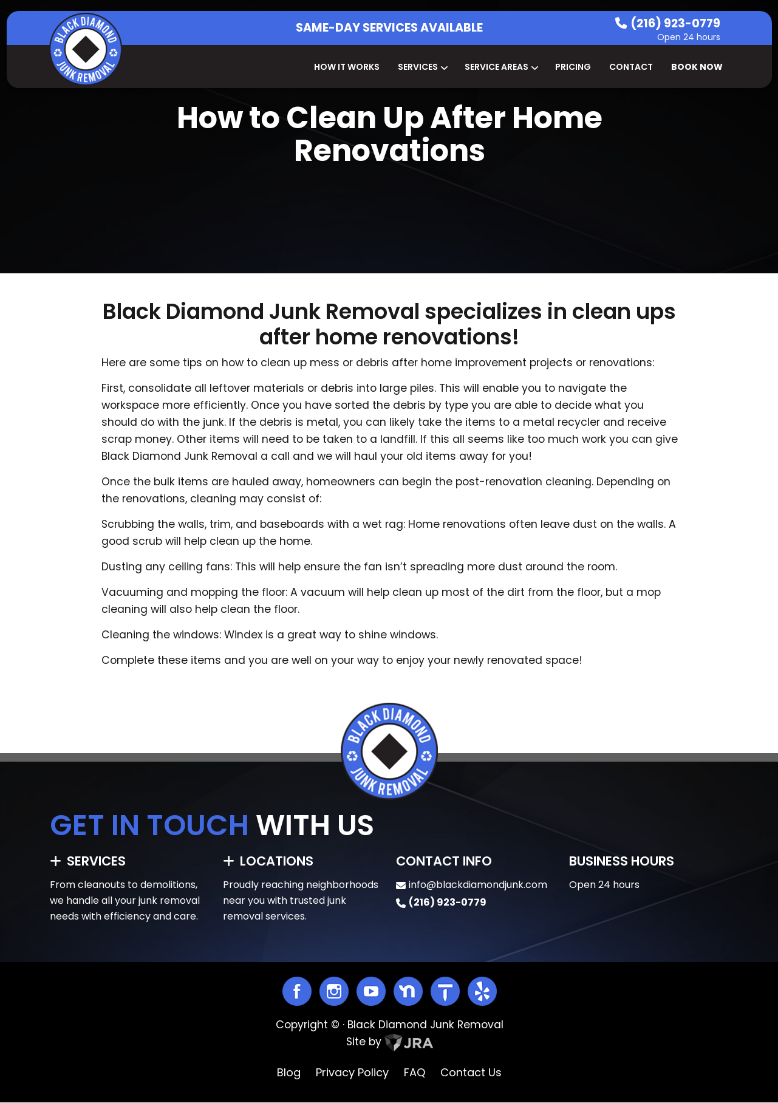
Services (422, 67)
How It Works (347, 67)
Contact (631, 67)
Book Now (697, 67)
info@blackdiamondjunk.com (478, 885)
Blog (289, 1072)
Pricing (573, 67)
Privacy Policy (352, 1072)
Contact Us (471, 1072)
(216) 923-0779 (675, 23)
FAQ (414, 1072)
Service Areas (501, 67)
